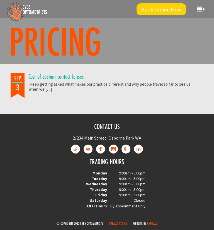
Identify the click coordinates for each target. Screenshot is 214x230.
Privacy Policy (118, 223)
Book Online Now (161, 9)
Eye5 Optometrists (35, 9)
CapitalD (152, 223)
